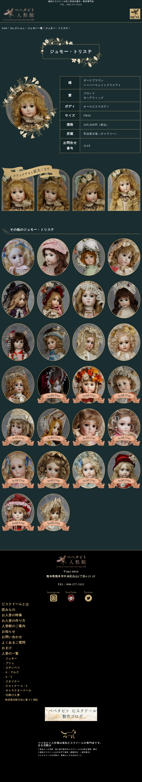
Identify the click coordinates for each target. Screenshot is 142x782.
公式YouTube (71, 598)
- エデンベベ (11, 667)
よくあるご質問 (14, 642)
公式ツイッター (88, 598)
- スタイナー (11, 681)
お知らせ (8, 631)
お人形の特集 (12, 615)
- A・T (7, 676)
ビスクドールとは (15, 604)
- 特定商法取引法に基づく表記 (20, 700)
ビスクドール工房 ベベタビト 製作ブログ (71, 714)
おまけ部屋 (71, 731)
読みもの (8, 609)
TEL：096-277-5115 (71, 5)
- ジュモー (10, 658)
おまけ (7, 648)
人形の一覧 (10, 653)
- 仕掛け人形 (11, 695)
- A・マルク (11, 672)
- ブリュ (8, 663)
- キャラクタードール (17, 690)
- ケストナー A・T (15, 686)
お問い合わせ (12, 637)
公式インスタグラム (53, 598)
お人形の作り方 (14, 620)
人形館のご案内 (14, 626)
